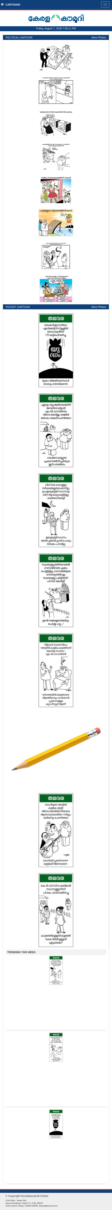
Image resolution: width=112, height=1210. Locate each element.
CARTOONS (10, 4)
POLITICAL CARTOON (19, 37)
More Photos (99, 37)
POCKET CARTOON (18, 306)
